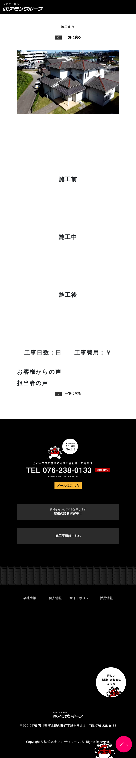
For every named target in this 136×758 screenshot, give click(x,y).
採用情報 (106, 598)
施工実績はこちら (68, 536)
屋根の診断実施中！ (68, 511)
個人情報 (55, 598)
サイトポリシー (81, 598)
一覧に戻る (68, 37)
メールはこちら (68, 486)
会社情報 (29, 598)
